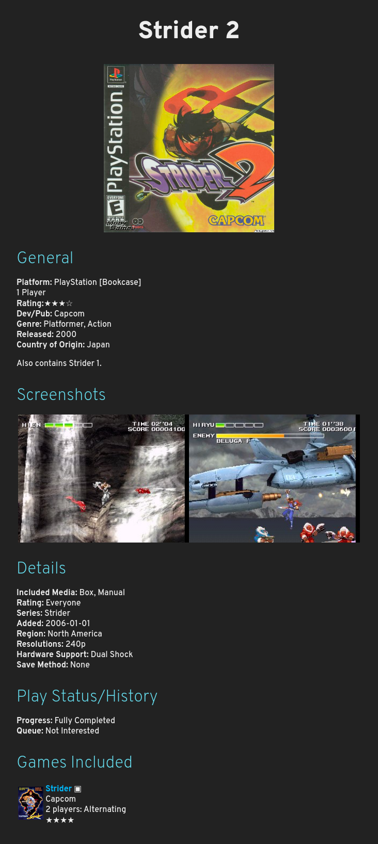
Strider (58, 789)
